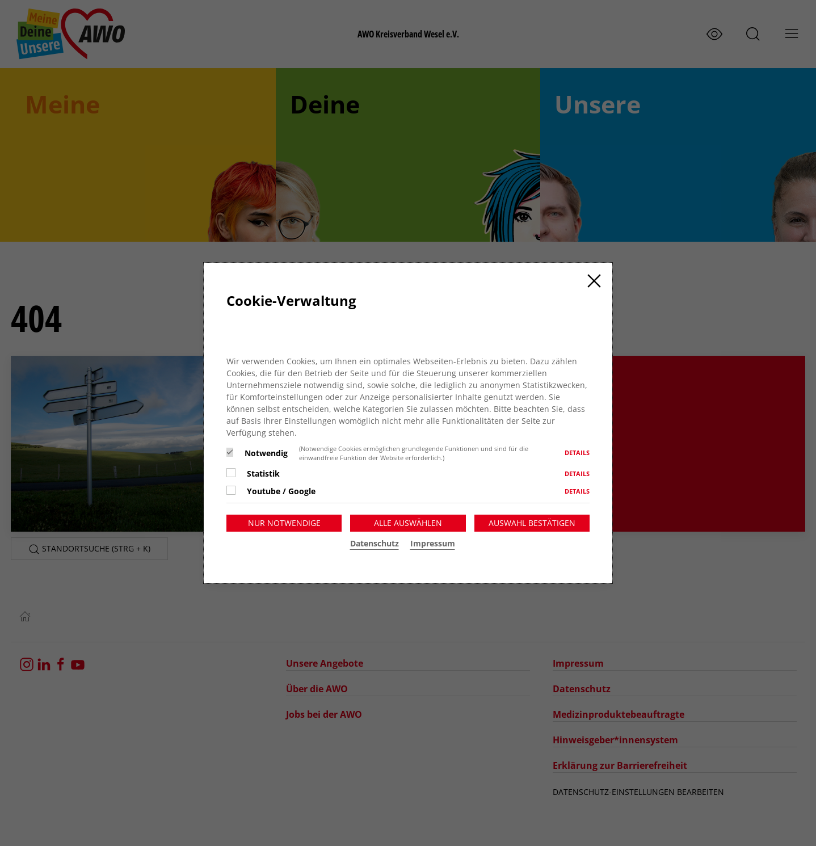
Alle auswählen (408, 522)
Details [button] (577, 452)
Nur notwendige (284, 522)
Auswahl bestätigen (532, 522)
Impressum (432, 543)
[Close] (594, 281)
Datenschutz (374, 543)
